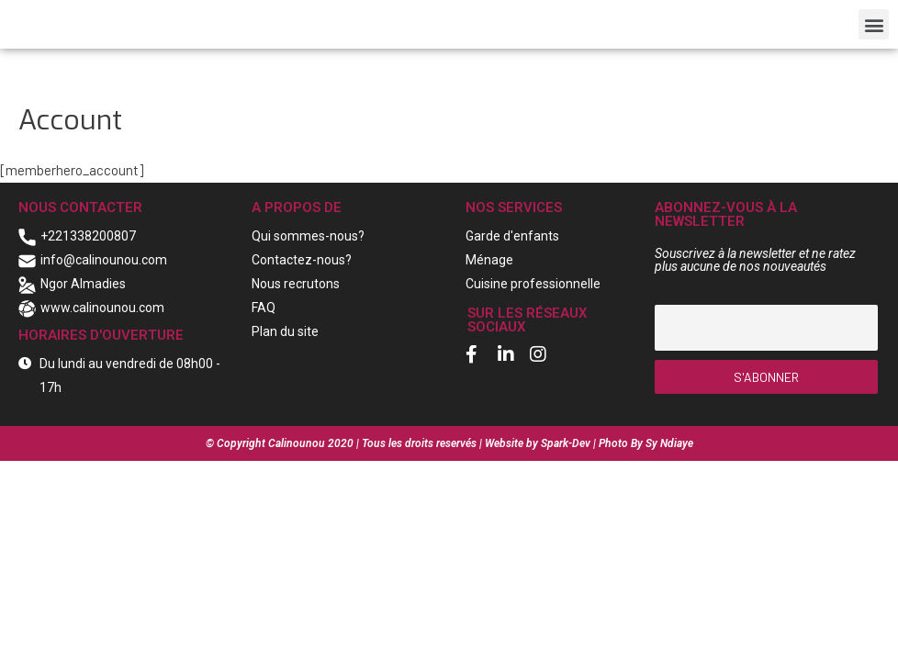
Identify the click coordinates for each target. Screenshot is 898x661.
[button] (874, 24)
